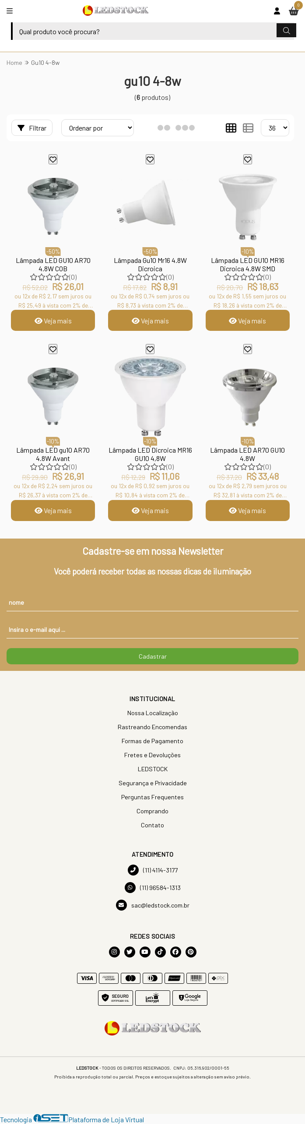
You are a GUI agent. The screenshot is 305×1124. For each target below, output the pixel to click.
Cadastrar (153, 656)
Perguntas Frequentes (152, 797)
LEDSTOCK (153, 769)
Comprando (152, 811)
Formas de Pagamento (152, 741)
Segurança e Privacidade (153, 783)
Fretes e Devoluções (152, 755)
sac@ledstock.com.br (152, 905)
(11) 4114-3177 (153, 870)
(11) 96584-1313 (153, 887)
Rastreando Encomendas (152, 726)
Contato (152, 825)
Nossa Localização (152, 712)
